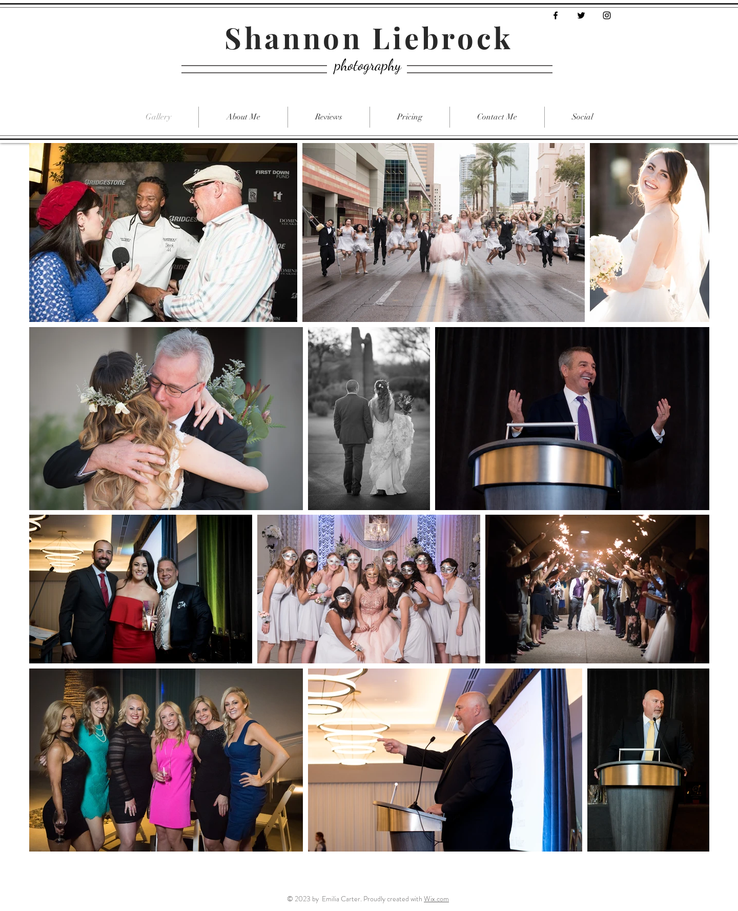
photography (368, 64)
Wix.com (436, 899)
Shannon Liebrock (369, 37)
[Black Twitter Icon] (581, 15)
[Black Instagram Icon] (607, 15)
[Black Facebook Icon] (555, 15)
